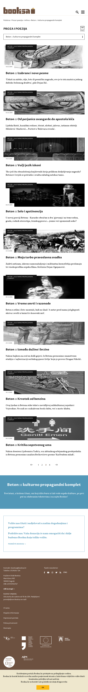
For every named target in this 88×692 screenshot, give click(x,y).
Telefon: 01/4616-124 (11, 571)
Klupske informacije (11, 613)
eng (65, 572)
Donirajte (7, 628)
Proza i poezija (17, 20)
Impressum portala (10, 618)
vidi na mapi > (9, 589)
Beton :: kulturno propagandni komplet (20, 47)
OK (43, 687)
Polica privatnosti (10, 623)
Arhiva (27, 20)
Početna (6, 20)
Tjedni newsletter (51, 568)
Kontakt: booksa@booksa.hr (14, 568)
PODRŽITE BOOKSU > (17, 544)
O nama (6, 608)
